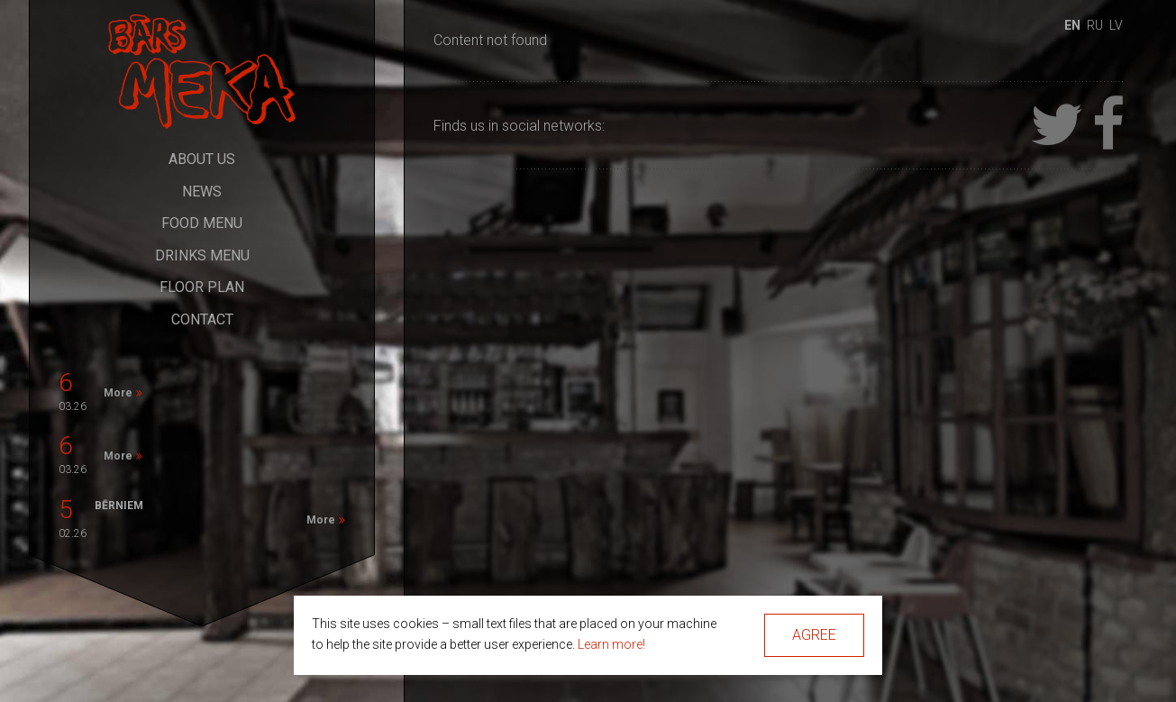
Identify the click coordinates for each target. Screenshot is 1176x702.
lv (1116, 25)
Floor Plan (202, 287)
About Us (202, 159)
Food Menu (201, 223)
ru (1095, 25)
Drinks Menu (202, 255)
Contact (202, 319)
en (1072, 25)
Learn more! (611, 644)
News (202, 191)
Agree (814, 634)
